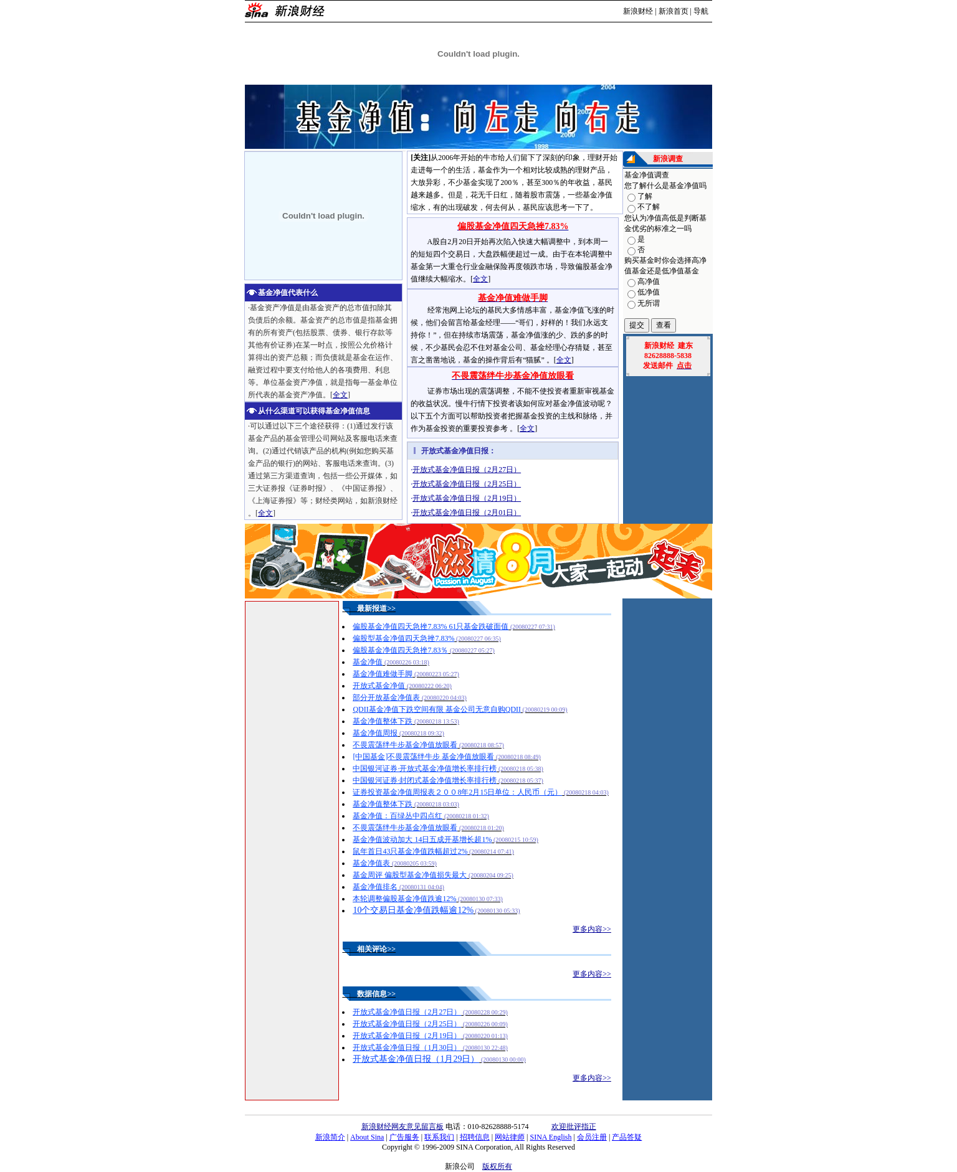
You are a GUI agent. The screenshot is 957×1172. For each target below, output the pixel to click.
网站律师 (510, 1137)
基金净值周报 (375, 733)
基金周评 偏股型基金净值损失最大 (410, 875)
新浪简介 (330, 1137)
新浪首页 (673, 11)
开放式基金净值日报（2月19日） (407, 1035)
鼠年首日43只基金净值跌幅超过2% (410, 851)
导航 (700, 11)
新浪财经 (638, 11)
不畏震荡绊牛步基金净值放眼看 (405, 744)
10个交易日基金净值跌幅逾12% (413, 910)
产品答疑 (627, 1137)
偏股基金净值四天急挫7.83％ (400, 650)
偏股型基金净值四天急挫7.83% (403, 638)
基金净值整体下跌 (382, 721)
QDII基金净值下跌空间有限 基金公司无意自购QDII (437, 709)
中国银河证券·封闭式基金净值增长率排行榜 (425, 780)
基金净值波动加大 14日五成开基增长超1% (422, 839)
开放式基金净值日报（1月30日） (407, 1047)
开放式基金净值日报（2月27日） (466, 469)
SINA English (550, 1137)
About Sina (367, 1137)
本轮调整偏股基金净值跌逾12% (404, 898)
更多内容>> (592, 929)
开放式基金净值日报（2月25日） (466, 484)
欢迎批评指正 (573, 1126)
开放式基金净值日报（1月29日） (416, 1059)
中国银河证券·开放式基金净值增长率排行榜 (425, 768)
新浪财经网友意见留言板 (402, 1126)
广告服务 (404, 1137)
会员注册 (592, 1137)
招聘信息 (475, 1137)
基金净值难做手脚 (382, 673)
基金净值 (368, 662)
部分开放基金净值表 (386, 697)
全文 (340, 394)
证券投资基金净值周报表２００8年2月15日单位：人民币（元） (457, 792)
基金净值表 (371, 863)
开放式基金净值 (379, 685)
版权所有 (497, 1166)
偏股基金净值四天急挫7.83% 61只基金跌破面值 (430, 626)
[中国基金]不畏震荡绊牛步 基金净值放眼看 (423, 756)
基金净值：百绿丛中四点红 (397, 815)
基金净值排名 (375, 886)
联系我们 (439, 1137)
